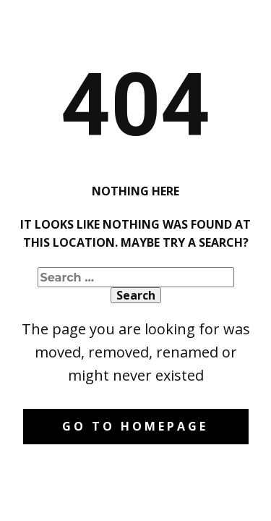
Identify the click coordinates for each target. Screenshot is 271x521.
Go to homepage (135, 426)
